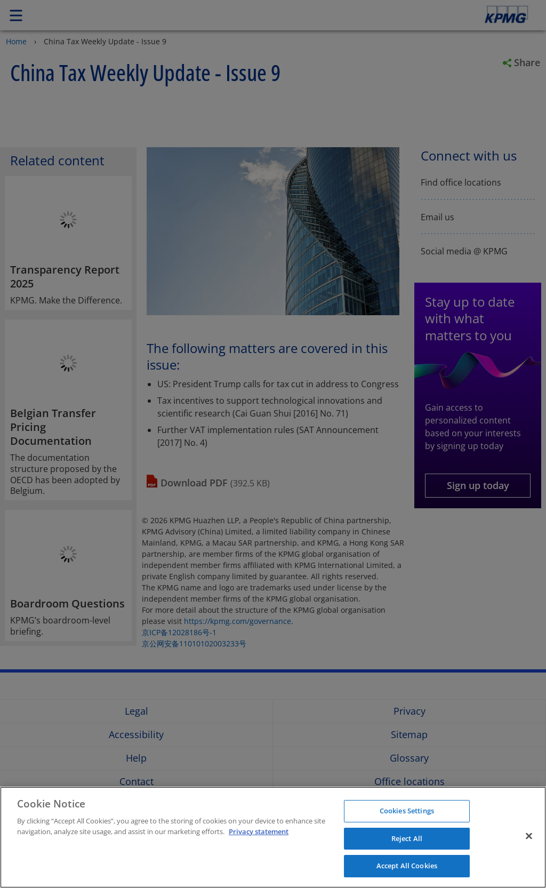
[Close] (529, 836)
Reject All (406, 838)
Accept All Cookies (406, 865)
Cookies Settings (407, 810)
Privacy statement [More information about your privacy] (258, 831)
